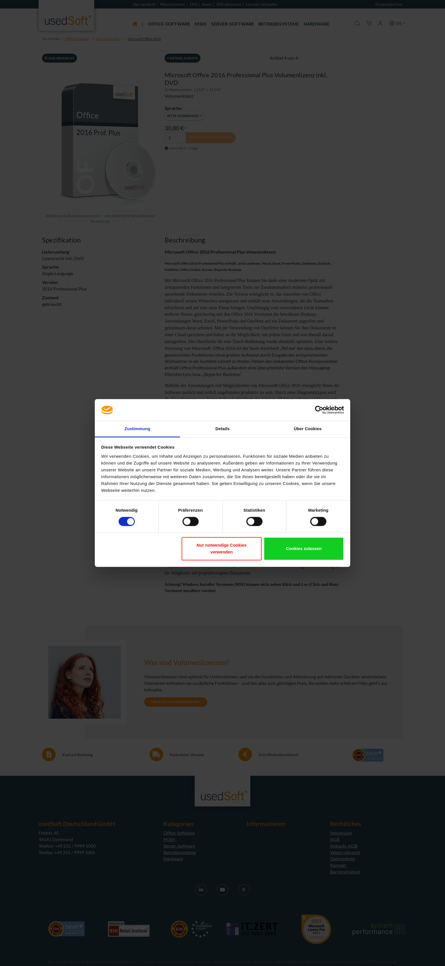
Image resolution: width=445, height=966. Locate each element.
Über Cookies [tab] (308, 428)
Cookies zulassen (304, 548)
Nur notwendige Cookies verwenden (222, 548)
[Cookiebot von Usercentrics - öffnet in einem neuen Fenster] (319, 410)
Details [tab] (222, 428)
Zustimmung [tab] (137, 428)
